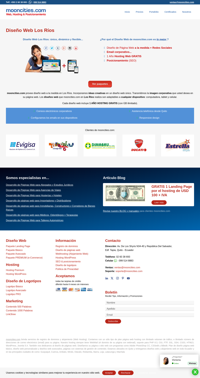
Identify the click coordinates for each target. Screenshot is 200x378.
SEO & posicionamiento (68, 261)
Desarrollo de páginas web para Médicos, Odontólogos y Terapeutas (42, 215)
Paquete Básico (14, 250)
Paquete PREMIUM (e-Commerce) (24, 257)
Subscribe (113, 321)
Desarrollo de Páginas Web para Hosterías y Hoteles (34, 195)
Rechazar (126, 373)
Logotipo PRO (13, 294)
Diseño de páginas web (68, 250)
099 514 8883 (40, 2)
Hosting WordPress (16, 274)
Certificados (170, 12)
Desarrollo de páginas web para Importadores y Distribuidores (38, 200)
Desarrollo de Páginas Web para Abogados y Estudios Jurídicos (39, 185)
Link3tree (11, 314)
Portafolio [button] (153, 12)
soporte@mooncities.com (129, 271)
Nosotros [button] (186, 12)
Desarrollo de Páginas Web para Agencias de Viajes (33, 190)
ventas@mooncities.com (182, 2)
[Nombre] (149, 303)
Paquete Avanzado (16, 254)
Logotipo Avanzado (16, 290)
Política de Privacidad (67, 269)
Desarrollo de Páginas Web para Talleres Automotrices (34, 220)
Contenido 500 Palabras (18, 306)
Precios (139, 12)
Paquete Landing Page (18, 246)
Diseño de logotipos (66, 265)
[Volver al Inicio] (26, 11)
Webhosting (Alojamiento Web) (72, 254)
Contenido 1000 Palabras (19, 310)
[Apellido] (149, 309)
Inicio (127, 12)
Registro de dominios (67, 246)
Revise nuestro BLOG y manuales (121, 211)
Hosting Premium (15, 270)
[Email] (149, 315)
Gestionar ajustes (147, 373)
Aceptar (109, 373)
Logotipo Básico (14, 286)
